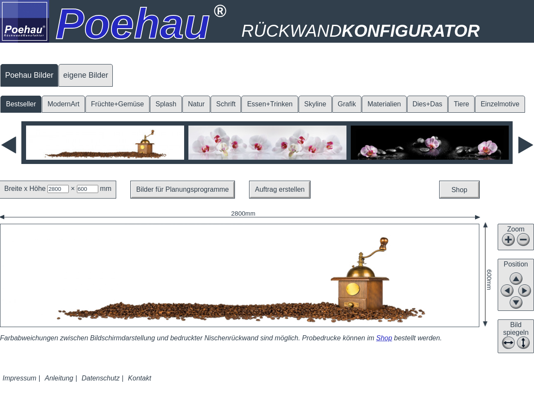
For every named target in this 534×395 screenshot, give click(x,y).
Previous (9, 145)
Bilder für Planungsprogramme (182, 189)
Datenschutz (101, 378)
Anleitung (59, 378)
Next (525, 145)
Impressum (19, 378)
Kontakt (139, 378)
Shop (459, 189)
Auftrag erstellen (280, 189)
